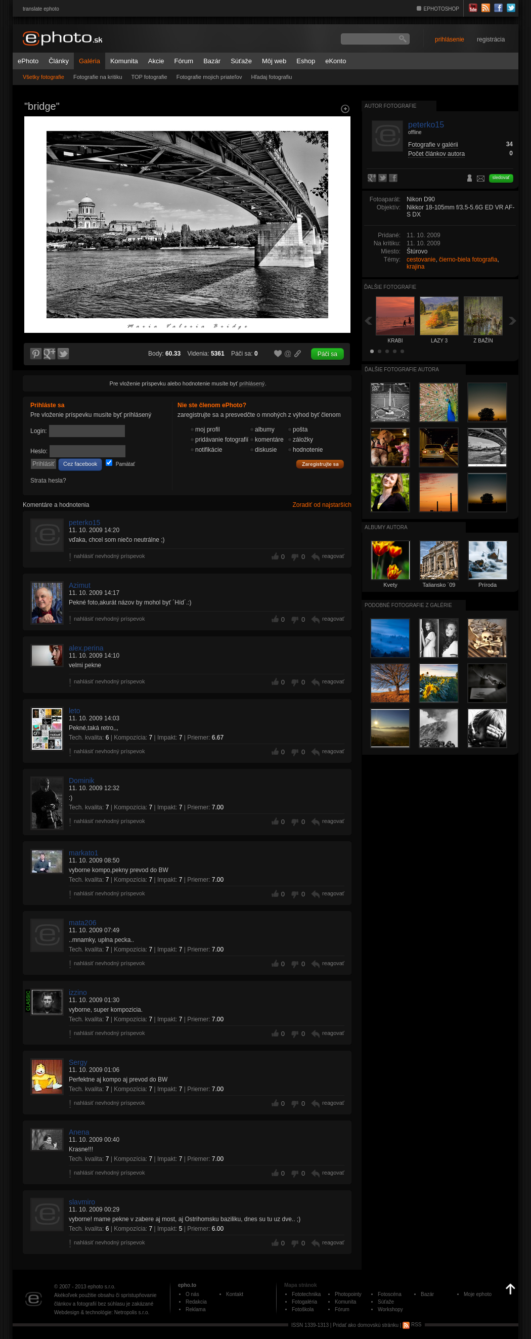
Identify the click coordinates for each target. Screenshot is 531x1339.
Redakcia (196, 1302)
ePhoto (28, 61)
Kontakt (234, 1294)
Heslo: (39, 451)
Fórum (184, 61)
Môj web (274, 61)
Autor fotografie (390, 106)
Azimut (80, 585)
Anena (79, 1132)
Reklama (195, 1309)
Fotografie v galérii (433, 144)
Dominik (82, 780)
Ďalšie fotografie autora (402, 369)
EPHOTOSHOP (441, 9)
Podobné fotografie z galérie (408, 605)
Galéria (89, 61)
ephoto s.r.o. (101, 1286)
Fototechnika (306, 1294)
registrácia (491, 39)
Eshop (305, 61)
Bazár (211, 61)
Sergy (78, 1062)
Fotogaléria (304, 1302)
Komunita (124, 61)
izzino (78, 992)
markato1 (83, 853)
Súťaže (241, 61)
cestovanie (421, 259)
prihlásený (251, 383)
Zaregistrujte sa (320, 464)
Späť (368, 320)
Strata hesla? (48, 480)
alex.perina (86, 648)
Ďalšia (512, 320)
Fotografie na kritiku (97, 77)
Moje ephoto (478, 1294)
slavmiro (82, 1202)
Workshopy (390, 1309)
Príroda (487, 585)
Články (59, 61)
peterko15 (84, 523)
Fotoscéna (390, 1294)
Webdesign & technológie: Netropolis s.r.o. (101, 1312)
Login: (38, 431)
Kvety (390, 585)
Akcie (156, 61)
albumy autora (386, 527)
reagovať (333, 556)
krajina (415, 266)
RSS (412, 1324)
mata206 (82, 923)
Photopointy (348, 1294)
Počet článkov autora (436, 153)
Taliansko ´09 (439, 585)
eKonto (335, 61)
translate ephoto (41, 9)
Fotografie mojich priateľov (209, 77)
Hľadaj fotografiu (271, 77)
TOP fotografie (149, 77)
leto (74, 711)
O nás (192, 1294)
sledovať (501, 177)
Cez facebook (80, 464)
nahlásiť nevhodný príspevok (109, 556)
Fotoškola (303, 1309)
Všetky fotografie (43, 77)
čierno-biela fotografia (468, 259)
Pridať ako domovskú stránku (366, 1324)
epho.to (187, 1285)
